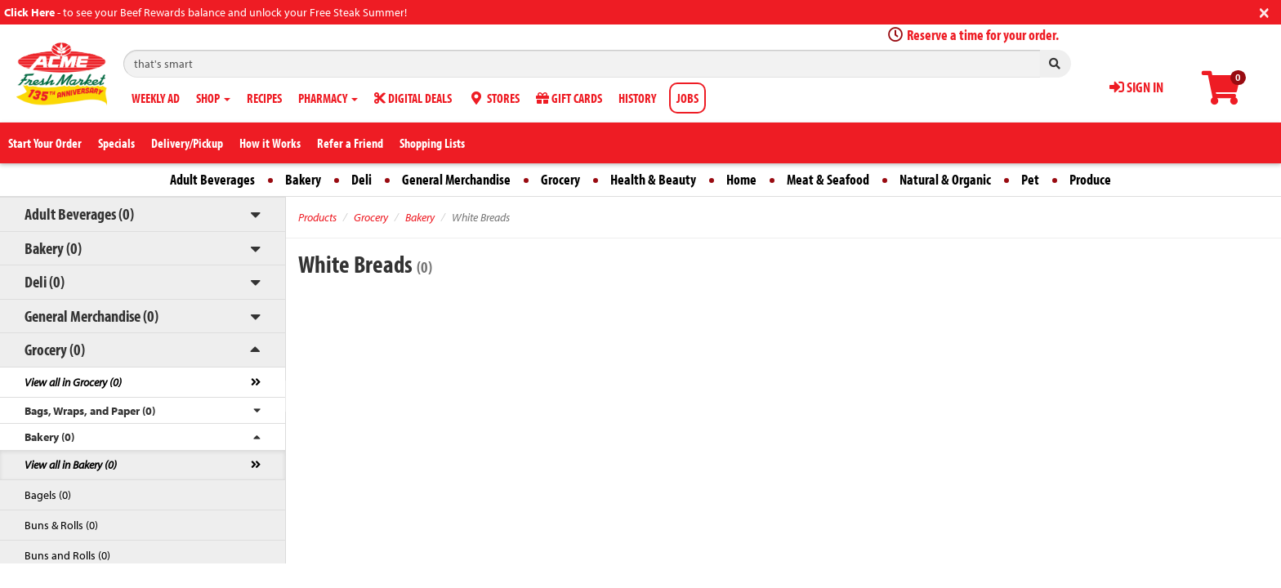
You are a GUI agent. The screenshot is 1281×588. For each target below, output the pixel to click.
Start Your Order (45, 143)
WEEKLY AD (156, 98)
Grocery (560, 179)
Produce (1090, 179)
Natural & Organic (945, 179)
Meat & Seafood (828, 179)
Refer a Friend (350, 143)
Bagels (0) (48, 495)
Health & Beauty (653, 179)
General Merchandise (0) (91, 315)
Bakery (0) (53, 248)
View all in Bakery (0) (71, 464)
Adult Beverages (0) (79, 213)
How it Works (270, 143)
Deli (361, 179)
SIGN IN (1136, 87)
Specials (116, 143)
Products (317, 217)
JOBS (687, 98)
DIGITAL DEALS (413, 98)
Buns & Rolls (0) (61, 525)
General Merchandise (456, 179)
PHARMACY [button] (328, 98)
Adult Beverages (212, 179)
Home (741, 179)
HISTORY (637, 98)
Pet (1030, 179)
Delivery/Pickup (187, 143)
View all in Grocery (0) (73, 382)
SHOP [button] (213, 98)
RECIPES (264, 98)
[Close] (1264, 11)
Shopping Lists (432, 143)
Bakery (303, 179)
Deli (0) (45, 281)
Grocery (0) (55, 349)
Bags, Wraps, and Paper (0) (90, 410)
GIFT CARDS (569, 98)
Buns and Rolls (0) (67, 555)
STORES (494, 98)
